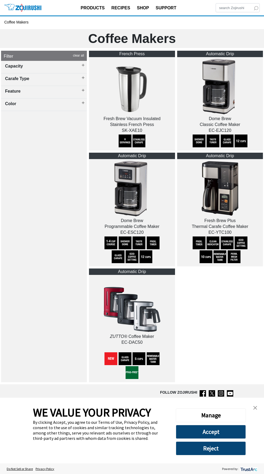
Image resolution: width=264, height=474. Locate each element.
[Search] (238, 7)
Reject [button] (211, 448)
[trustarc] (248, 468)
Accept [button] (211, 432)
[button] (255, 407)
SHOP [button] (143, 8)
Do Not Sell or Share (20, 469)
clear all (78, 55)
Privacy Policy (45, 469)
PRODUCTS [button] (93, 8)
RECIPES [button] (121, 8)
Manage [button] (211, 415)
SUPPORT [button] (167, 8)
